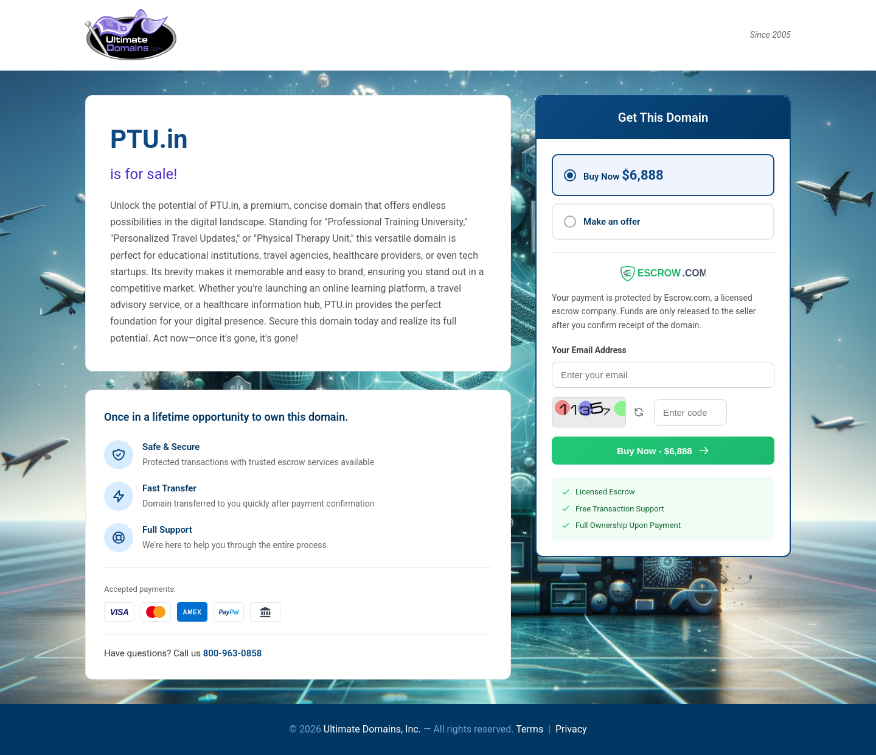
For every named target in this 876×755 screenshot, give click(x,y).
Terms (529, 729)
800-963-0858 (232, 653)
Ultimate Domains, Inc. (372, 729)
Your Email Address (589, 350)
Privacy (571, 729)
